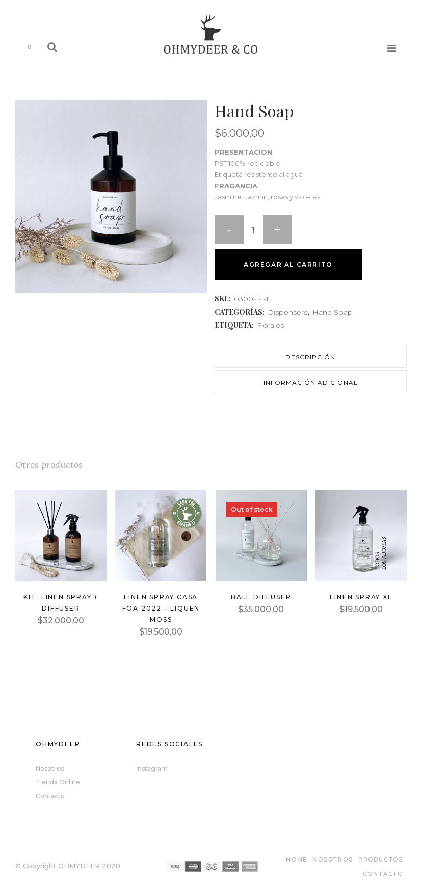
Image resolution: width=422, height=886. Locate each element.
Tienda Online (58, 782)
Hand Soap (332, 312)
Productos (380, 859)
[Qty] (254, 231)
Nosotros (50, 768)
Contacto (50, 796)
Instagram (152, 768)
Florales (270, 325)
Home (296, 859)
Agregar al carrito (288, 264)
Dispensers (287, 312)
